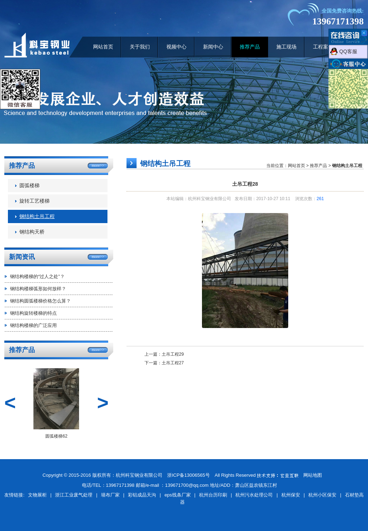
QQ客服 (348, 51)
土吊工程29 (173, 354)
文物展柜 (37, 495)
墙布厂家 (110, 495)
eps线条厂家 (178, 495)
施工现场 (286, 47)
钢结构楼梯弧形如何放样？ (38, 288)
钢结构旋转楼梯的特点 (33, 313)
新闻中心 (213, 47)
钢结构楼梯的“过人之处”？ (37, 276)
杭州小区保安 (322, 495)
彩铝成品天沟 (142, 495)
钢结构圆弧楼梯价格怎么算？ (40, 301)
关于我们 (140, 47)
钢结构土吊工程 (37, 216)
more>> (98, 165)
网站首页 (103, 47)
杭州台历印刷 (213, 495)
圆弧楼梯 (29, 185)
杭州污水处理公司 (254, 495)
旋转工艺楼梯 (34, 201)
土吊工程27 (173, 362)
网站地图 (312, 475)
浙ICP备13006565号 (188, 475)
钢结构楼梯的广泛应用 (33, 325)
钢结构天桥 (32, 232)
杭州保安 (290, 495)
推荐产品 (250, 47)
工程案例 (323, 47)
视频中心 (176, 47)
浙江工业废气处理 (73, 495)
